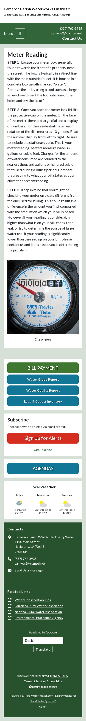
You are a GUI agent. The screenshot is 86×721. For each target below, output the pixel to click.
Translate (43, 649)
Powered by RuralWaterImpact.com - (43, 698)
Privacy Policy (59, 675)
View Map (21, 551)
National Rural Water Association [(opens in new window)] (38, 612)
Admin (43, 706)
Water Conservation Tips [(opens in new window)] (33, 600)
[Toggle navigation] (20, 33)
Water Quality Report (43, 390)
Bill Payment (43, 368)
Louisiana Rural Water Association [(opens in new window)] (39, 606)
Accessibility (54, 681)
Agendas (43, 468)
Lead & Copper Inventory (43, 401)
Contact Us (72, 38)
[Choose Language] (43, 640)
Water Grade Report (43, 379)
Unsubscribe (43, 450)
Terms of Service (34, 681)
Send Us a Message (29, 570)
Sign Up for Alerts (43, 438)
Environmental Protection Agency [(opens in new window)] (39, 618)
